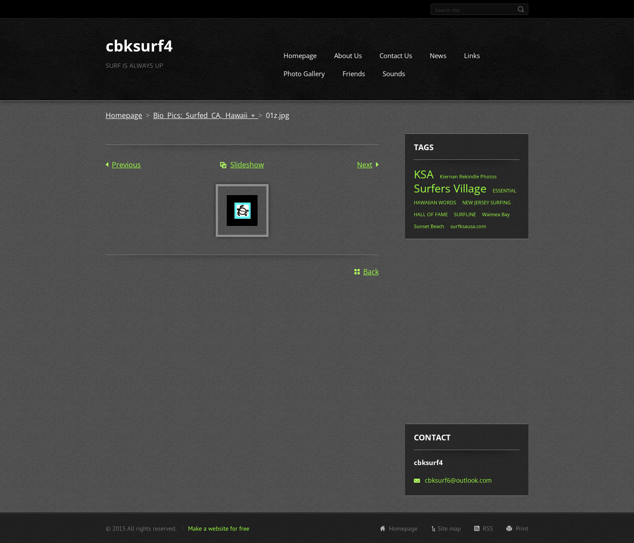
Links (472, 55)
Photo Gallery (304, 73)
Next (364, 165)
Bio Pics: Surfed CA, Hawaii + (205, 115)
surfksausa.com (468, 226)
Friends (354, 73)
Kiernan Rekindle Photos (468, 176)
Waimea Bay (496, 214)
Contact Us (396, 55)
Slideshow (247, 165)
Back (371, 272)
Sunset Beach (429, 226)
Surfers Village (450, 188)
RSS (488, 528)
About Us (348, 55)
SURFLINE (465, 214)
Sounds (394, 73)
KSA (424, 173)
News (438, 55)
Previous (126, 165)
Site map (449, 528)
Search (521, 9)
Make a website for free (219, 528)
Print (522, 528)
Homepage (300, 55)
